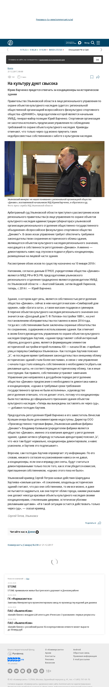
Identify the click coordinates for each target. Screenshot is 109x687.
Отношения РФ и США (79, 49)
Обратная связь (81, 652)
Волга (10, 68)
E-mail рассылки (81, 659)
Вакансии (50, 662)
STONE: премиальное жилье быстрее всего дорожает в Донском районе (43, 590)
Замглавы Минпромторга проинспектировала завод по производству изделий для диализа (52, 602)
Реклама (49, 659)
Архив (48, 652)
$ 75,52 (23, 49)
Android (77, 649)
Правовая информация (85, 656)
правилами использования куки (52, 59)
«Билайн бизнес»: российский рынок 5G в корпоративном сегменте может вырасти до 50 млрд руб (48, 628)
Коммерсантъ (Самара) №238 (23, 544)
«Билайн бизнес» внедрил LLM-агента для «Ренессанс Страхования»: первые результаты (51, 614)
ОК (97, 59)
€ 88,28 (33, 49)
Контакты (50, 656)
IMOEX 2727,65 (55, 49)
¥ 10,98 (43, 49)
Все (27, 578)
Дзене (33, 531)
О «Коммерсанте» (54, 649)
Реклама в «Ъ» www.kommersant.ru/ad (54, 19)
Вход (86, 42)
